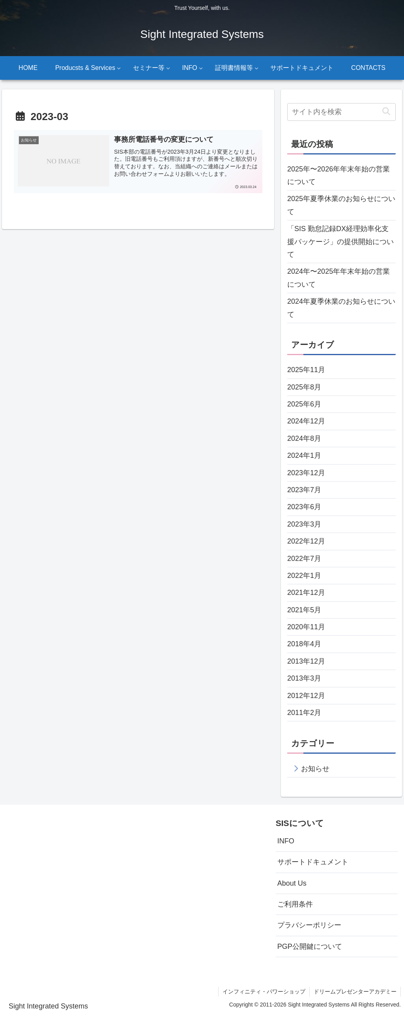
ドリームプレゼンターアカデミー (355, 991)
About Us (292, 883)
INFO (285, 841)
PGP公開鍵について (309, 946)
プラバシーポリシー (309, 925)
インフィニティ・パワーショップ (264, 991)
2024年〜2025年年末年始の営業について (338, 277)
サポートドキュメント (312, 862)
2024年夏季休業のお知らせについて (341, 307)
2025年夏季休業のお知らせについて (341, 205)
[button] (386, 111)
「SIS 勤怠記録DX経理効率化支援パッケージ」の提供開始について (340, 241)
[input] (341, 112)
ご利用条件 (295, 904)
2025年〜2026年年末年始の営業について (338, 175)
